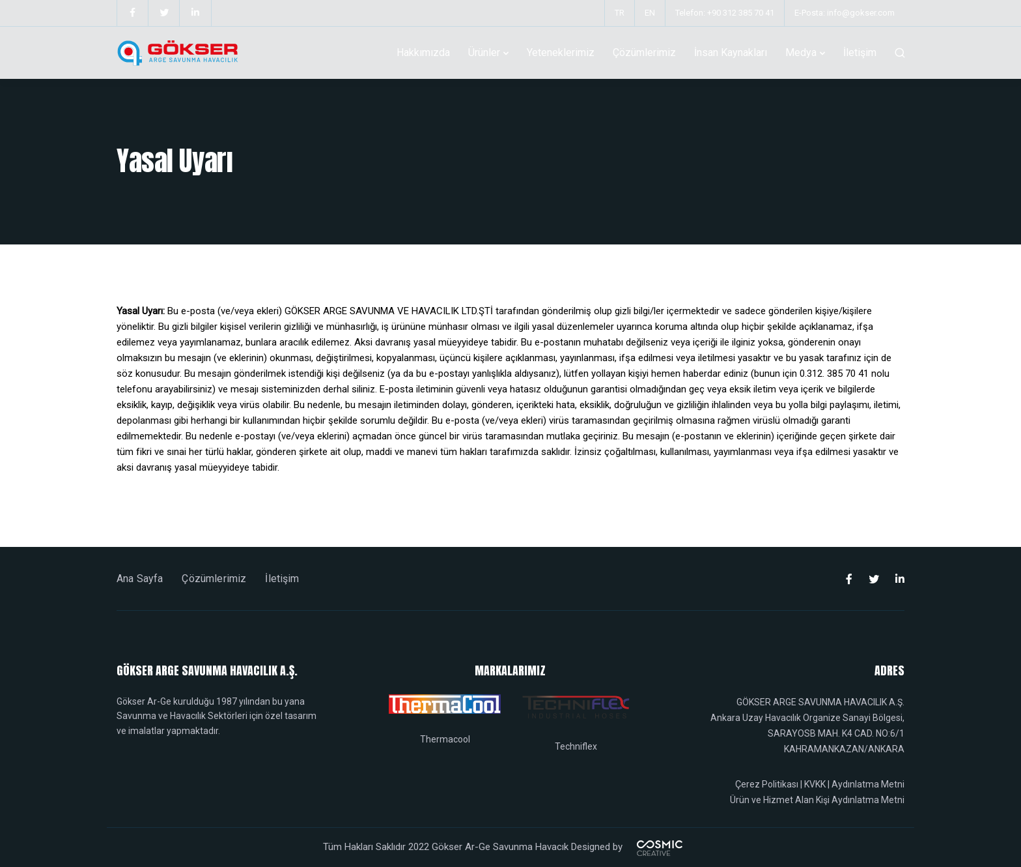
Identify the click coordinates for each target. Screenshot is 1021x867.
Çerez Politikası (766, 784)
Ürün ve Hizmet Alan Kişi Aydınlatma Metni (817, 800)
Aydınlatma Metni (868, 784)
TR (619, 13)
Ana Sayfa (140, 578)
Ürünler (484, 52)
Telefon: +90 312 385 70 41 (724, 13)
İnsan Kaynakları (730, 52)
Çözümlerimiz (644, 52)
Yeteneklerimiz (560, 52)
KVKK (815, 784)
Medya (801, 52)
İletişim (859, 52)
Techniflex (576, 746)
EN (650, 13)
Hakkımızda (423, 52)
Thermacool (445, 739)
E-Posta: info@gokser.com (844, 13)
